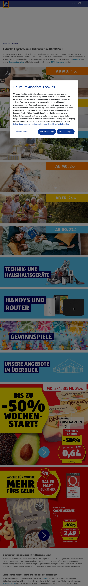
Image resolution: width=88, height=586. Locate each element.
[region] (44, 109)
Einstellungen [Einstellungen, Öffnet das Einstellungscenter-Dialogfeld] (22, 131)
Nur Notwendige (47, 132)
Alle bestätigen (65, 132)
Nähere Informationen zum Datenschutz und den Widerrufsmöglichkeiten (41, 124)
